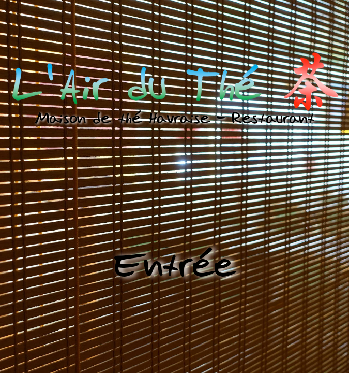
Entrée (175, 264)
